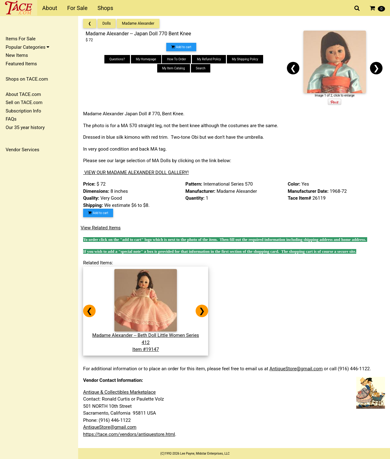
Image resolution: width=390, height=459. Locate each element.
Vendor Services (22, 149)
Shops (105, 8)
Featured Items (21, 64)
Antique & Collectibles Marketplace (119, 392)
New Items (17, 55)
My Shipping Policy (245, 59)
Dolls (106, 23)
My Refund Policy (209, 59)
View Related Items (101, 228)
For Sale (77, 8)
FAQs (11, 119)
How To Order (176, 59)
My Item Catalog (173, 68)
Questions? (117, 59)
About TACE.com (23, 94)
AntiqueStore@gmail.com (296, 369)
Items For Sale (21, 39)
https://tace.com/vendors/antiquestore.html (129, 434)
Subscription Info (23, 111)
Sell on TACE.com (24, 102)
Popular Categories (27, 47)
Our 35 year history (25, 127)
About (49, 8)
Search (201, 68)
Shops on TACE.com (27, 79)
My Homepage (146, 59)
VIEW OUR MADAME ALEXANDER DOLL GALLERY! (136, 172)
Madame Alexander (138, 23)
